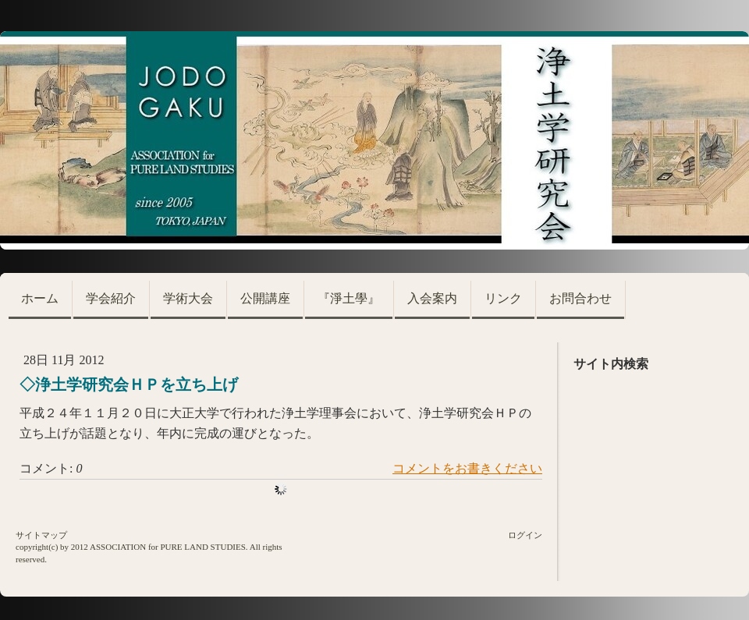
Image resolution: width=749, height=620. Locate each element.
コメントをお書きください (467, 468)
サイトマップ (41, 535)
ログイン (525, 535)
